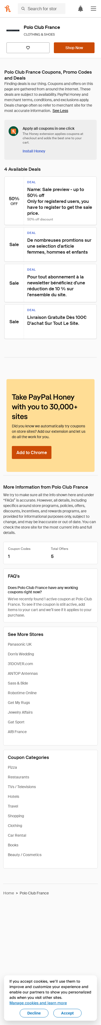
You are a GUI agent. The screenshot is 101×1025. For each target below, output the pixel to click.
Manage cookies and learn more (38, 1002)
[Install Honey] (34, 151)
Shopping (16, 815)
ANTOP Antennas (23, 673)
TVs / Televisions (22, 786)
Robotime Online (22, 692)
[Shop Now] (74, 47)
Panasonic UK (20, 644)
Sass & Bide (18, 683)
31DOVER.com (20, 663)
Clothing (15, 825)
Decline (34, 1013)
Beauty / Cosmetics (24, 854)
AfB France (17, 731)
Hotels (13, 796)
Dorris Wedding (21, 654)
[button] (93, 8)
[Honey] (7, 8)
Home (8, 893)
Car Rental (17, 835)
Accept (67, 1013)
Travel (13, 806)
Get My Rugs (19, 702)
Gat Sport (16, 722)
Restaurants (18, 777)
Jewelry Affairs (20, 712)
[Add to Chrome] (31, 452)
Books (13, 845)
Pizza (12, 767)
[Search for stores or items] (41, 8)
